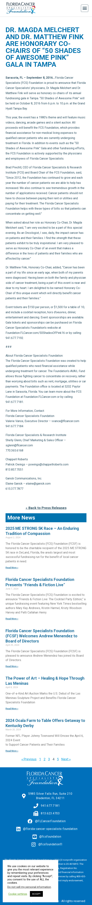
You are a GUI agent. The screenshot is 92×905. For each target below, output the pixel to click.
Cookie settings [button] (17, 894)
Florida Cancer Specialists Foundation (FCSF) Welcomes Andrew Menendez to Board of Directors (41, 636)
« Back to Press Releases (46, 508)
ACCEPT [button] (36, 893)
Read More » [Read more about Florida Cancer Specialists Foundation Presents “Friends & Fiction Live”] (12, 618)
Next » (66, 759)
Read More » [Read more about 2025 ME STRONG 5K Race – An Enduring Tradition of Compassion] (12, 567)
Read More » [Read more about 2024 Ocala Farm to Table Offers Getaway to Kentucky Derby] (12, 751)
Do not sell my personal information (29, 887)
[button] (84, 8)
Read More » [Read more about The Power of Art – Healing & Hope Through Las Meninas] (12, 708)
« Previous (29, 759)
